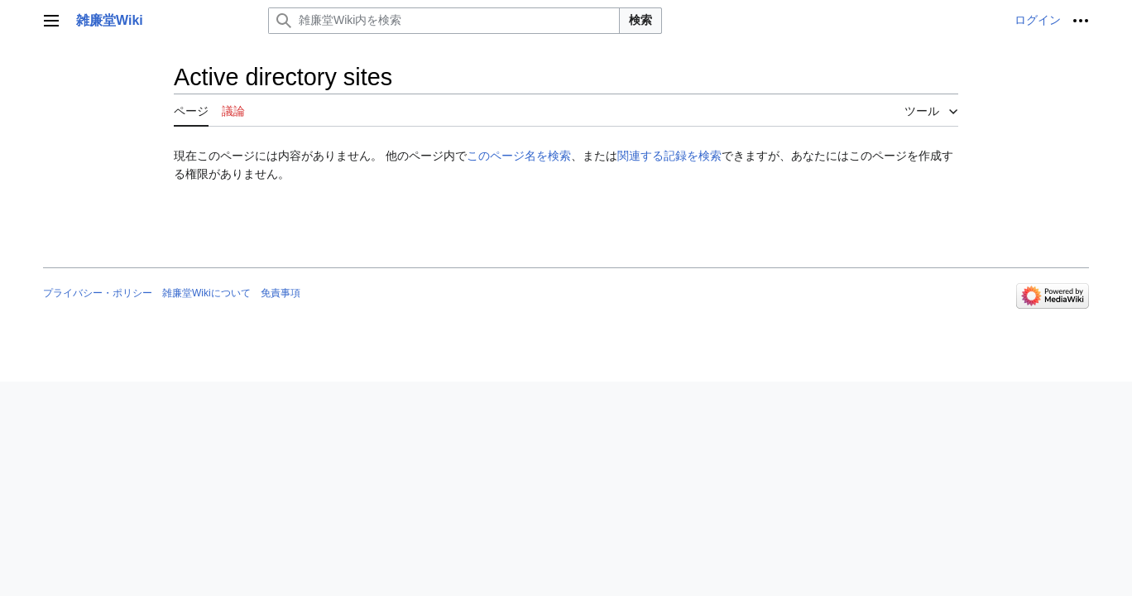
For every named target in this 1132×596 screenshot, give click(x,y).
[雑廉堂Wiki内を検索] (444, 20)
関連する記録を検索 (669, 155)
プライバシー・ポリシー (97, 293)
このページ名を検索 (519, 155)
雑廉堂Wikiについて (206, 293)
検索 (640, 19)
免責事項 (280, 293)
